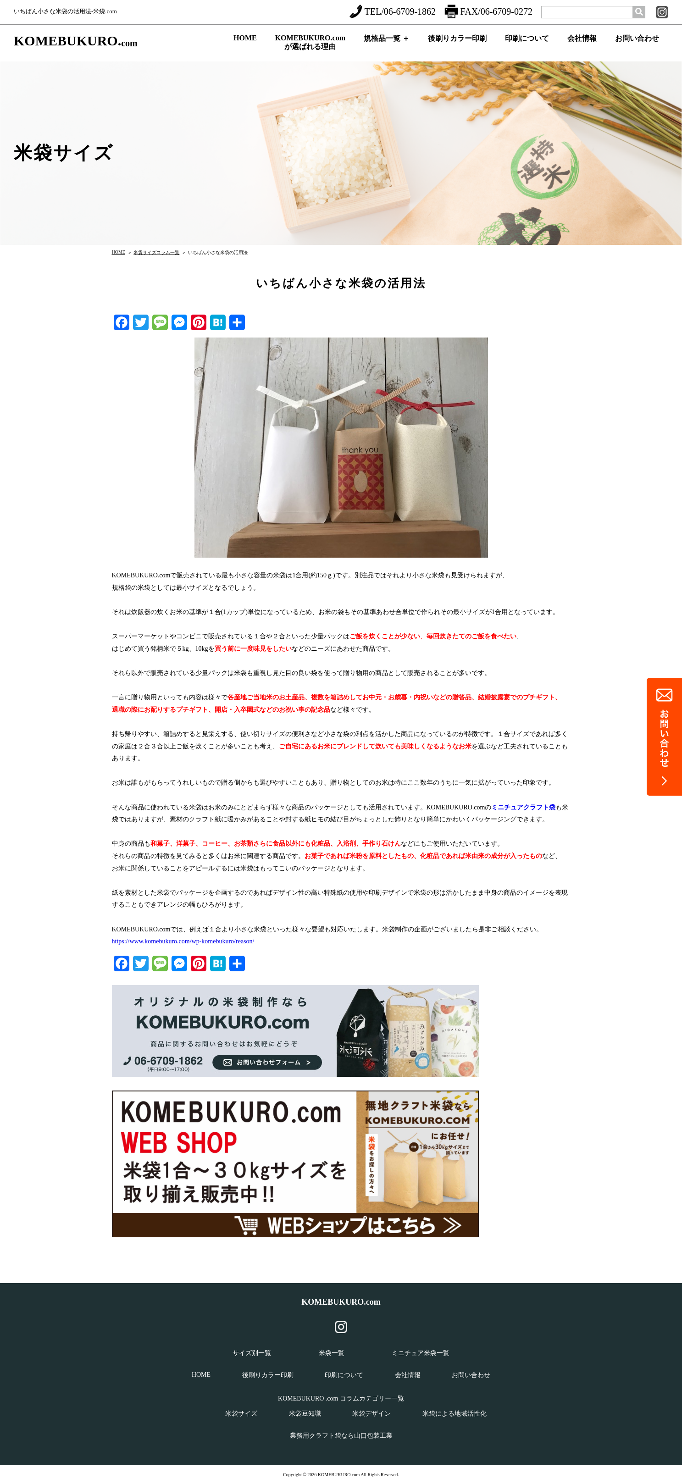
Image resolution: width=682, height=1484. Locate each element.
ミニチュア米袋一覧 (420, 1353)
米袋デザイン (371, 1413)
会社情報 (582, 46)
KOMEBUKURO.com (341, 1302)
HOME (245, 45)
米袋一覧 (331, 1353)
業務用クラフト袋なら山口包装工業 (341, 1435)
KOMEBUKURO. (76, 41)
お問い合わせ (637, 46)
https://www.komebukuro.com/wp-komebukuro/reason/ (183, 941)
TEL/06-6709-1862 (392, 11)
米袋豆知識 (305, 1413)
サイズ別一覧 (252, 1353)
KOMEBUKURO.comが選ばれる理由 (310, 44)
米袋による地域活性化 (454, 1413)
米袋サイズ (241, 1413)
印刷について (527, 46)
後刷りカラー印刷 (457, 46)
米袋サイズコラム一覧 (156, 252)
